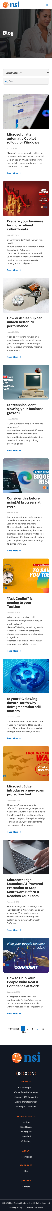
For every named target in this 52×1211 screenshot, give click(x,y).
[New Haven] (26, 1126)
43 (44, 1028)
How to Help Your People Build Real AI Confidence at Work (23, 982)
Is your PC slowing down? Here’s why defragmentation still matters (24, 705)
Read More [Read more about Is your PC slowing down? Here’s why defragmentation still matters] (13, 738)
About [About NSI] (26, 1151)
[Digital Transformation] (26, 1101)
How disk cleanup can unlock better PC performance (24, 322)
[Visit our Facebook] (19, 1073)
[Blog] (26, 1171)
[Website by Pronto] (34, 1207)
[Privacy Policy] (15, 1207)
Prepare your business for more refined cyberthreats (25, 225)
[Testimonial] (26, 1156)
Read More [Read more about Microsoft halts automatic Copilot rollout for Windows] (13, 173)
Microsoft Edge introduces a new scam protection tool (25, 790)
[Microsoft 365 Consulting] (26, 1097)
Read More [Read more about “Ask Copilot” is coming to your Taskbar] (13, 650)
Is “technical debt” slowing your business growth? (25, 409)
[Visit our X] (33, 1073)
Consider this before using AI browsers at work (23, 502)
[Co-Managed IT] (26, 1087)
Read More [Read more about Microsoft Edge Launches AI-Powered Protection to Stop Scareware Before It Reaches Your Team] (13, 930)
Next (26, 1032)
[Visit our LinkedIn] (26, 1073)
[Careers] (26, 1186)
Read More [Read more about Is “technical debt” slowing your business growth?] (13, 450)
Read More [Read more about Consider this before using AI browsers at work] (13, 550)
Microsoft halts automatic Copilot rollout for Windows (23, 138)
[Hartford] (26, 1122)
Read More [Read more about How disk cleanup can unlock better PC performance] (13, 357)
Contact (26, 1181)
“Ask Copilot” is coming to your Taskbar (20, 602)
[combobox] (26, 81)
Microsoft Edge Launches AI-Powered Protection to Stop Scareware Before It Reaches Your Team (25, 888)
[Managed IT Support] (26, 1106)
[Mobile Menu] (47, 5)
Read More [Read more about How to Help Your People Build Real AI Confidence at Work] (13, 1013)
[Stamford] (26, 1136)
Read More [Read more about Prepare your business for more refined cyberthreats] (13, 270)
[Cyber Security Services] (26, 1092)
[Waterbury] (26, 1141)
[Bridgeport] (26, 1131)
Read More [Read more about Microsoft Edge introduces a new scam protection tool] (13, 831)
